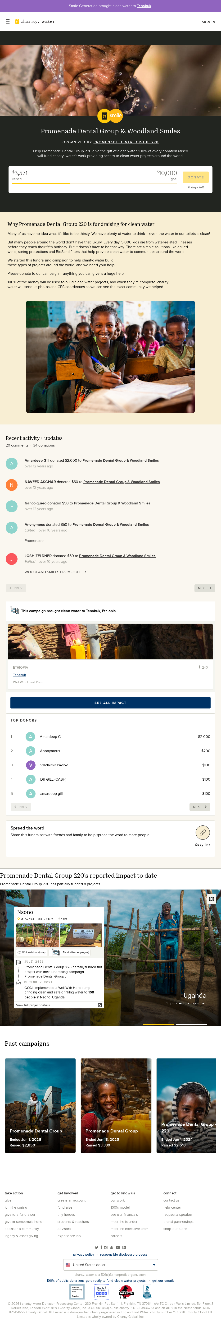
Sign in (208, 22)
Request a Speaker (177, 1214)
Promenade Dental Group (44, 976)
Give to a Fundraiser (20, 1214)
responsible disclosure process (124, 1254)
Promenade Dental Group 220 (126, 142)
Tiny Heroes (66, 1214)
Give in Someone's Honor (24, 1221)
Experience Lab (69, 1235)
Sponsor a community (22, 1228)
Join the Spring (16, 1207)
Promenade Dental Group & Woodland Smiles (120, 460)
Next (205, 588)
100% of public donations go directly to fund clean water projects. (96, 1280)
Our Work (118, 1200)
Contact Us (171, 1200)
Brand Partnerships (178, 1221)
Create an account (72, 1200)
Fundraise (65, 1207)
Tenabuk (144, 6)
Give (8, 1200)
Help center (172, 1207)
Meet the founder (124, 1221)
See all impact (110, 702)
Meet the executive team (130, 1228)
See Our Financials (124, 1214)
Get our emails (163, 1280)
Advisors (64, 1228)
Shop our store (175, 1228)
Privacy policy (83, 1254)
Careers (116, 1235)
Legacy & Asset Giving (21, 1235)
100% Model (120, 1207)
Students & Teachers (73, 1221)
